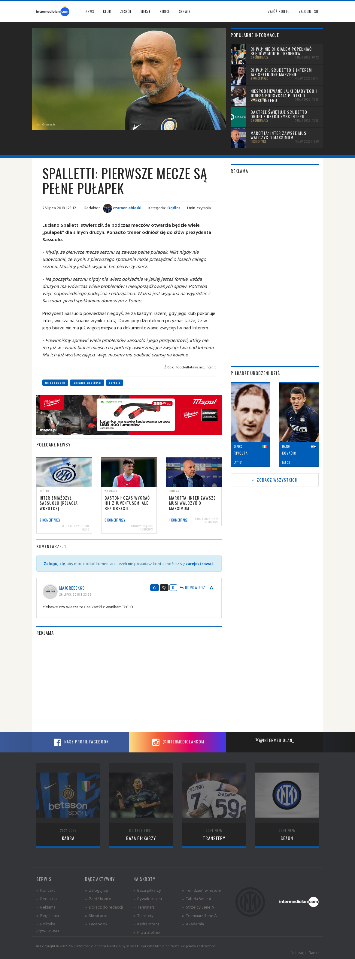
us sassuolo (55, 382)
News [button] (90, 11)
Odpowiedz (192, 587)
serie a (114, 382)
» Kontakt (45, 890)
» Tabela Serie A (196, 898)
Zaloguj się (309, 11)
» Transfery (143, 915)
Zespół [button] (126, 11)
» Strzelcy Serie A (198, 907)
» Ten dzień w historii (201, 890)
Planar (313, 952)
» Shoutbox (96, 915)
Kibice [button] (165, 11)
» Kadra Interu (146, 924)
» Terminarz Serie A (199, 915)
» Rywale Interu (147, 898)
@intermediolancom (177, 742)
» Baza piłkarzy (147, 890)
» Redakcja (46, 898)
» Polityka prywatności (47, 927)
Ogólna (174, 208)
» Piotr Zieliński (147, 932)
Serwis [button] (184, 11)
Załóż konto (279, 11)
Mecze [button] (146, 11)
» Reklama (46, 907)
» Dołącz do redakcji (104, 907)
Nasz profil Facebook (80, 742)
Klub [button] (107, 11)
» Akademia (193, 924)
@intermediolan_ (274, 740)
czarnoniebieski (122, 208)
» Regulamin (47, 915)
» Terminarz (144, 907)
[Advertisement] (129, 684)
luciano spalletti (87, 382)
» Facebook (96, 924)
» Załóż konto (98, 898)
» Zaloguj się (96, 890)
